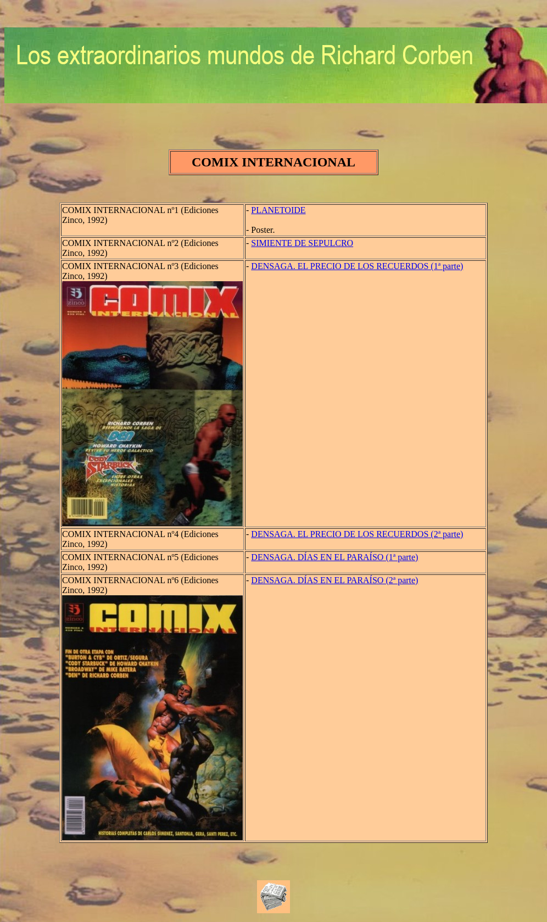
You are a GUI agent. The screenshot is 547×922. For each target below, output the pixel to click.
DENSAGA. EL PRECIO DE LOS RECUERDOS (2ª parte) (357, 534)
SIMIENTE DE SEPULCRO (302, 243)
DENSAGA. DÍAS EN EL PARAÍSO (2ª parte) (334, 580)
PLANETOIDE (278, 210)
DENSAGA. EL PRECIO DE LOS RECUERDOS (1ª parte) (357, 266)
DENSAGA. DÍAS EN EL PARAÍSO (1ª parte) (334, 557)
